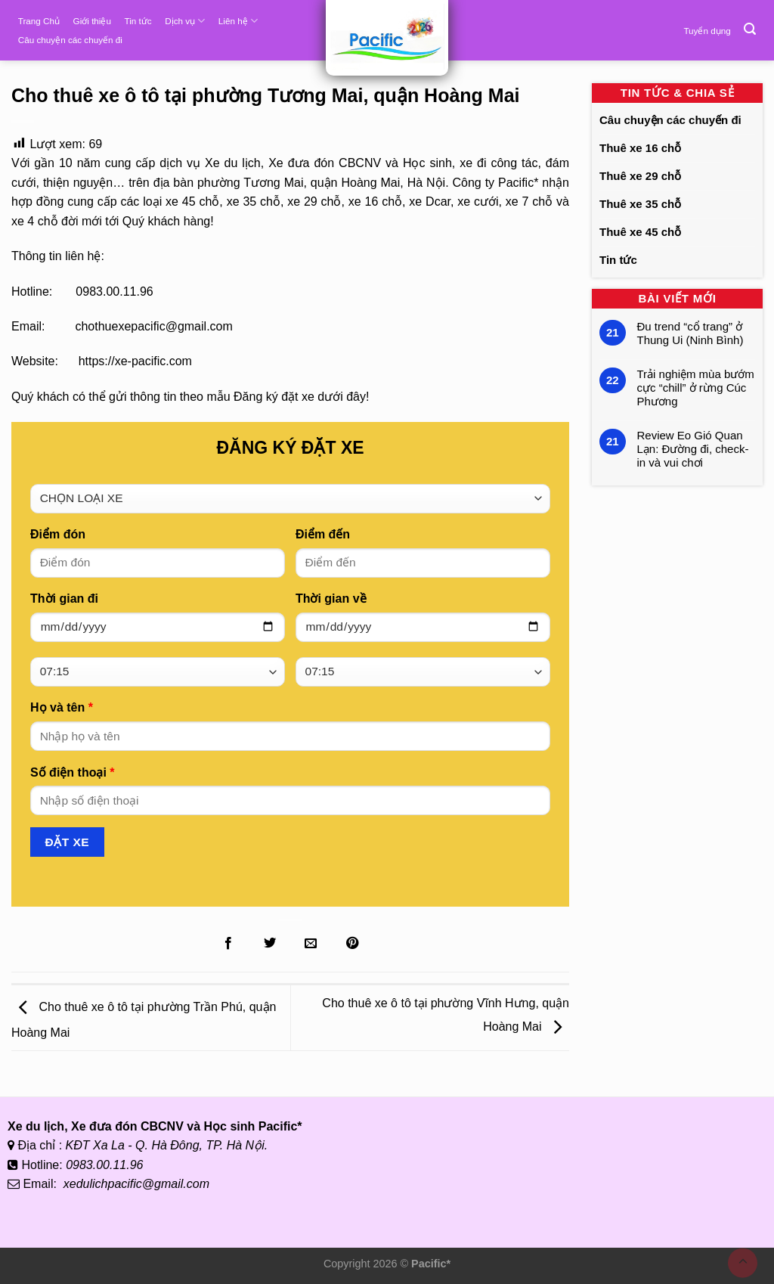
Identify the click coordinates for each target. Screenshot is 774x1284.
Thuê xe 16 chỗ (640, 147)
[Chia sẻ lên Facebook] (228, 944)
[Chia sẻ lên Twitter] (269, 944)
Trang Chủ (39, 21)
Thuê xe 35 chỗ (640, 203)
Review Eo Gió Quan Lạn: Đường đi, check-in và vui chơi (693, 449)
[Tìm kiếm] (750, 29)
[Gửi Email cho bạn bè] (310, 944)
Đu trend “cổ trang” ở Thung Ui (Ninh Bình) (690, 333)
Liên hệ (238, 21)
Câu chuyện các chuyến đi (70, 40)
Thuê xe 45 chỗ (640, 231)
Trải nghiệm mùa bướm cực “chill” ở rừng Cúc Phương (695, 388)
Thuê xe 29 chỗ (640, 175)
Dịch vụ (185, 21)
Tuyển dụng (706, 31)
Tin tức (138, 21)
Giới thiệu (92, 21)
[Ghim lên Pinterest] (352, 944)
